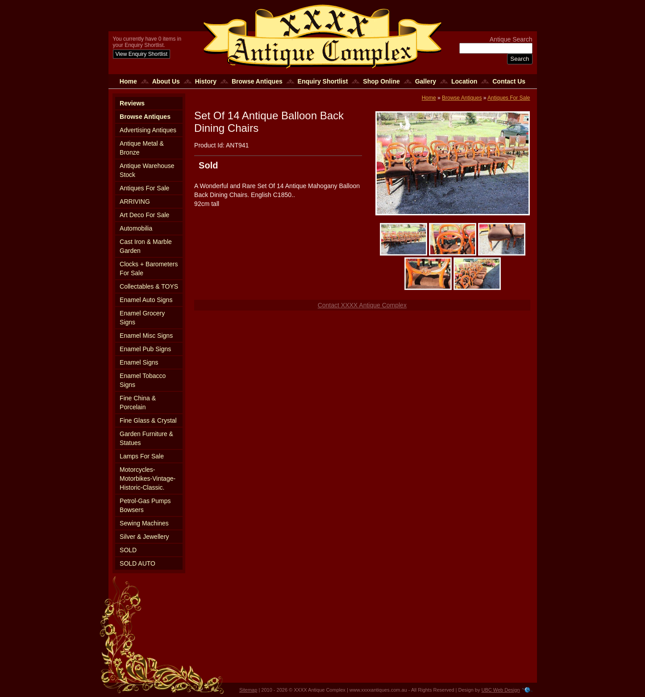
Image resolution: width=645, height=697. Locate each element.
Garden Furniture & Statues (146, 438)
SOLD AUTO (137, 563)
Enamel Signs (139, 362)
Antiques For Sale (144, 188)
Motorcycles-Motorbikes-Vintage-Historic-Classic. (147, 478)
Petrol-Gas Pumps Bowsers (145, 505)
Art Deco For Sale (144, 214)
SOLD (128, 550)
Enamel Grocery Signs (142, 318)
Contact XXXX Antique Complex (362, 305)
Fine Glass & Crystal (148, 420)
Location (464, 81)
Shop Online (381, 81)
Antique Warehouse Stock (147, 170)
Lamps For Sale (142, 456)
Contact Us (508, 81)
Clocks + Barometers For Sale (149, 268)
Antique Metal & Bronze (142, 148)
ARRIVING (135, 201)
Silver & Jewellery (144, 536)
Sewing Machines (144, 523)
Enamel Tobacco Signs (143, 380)
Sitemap (248, 690)
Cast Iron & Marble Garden (146, 246)
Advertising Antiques (148, 130)
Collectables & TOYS (149, 286)
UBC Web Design (501, 690)
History (205, 81)
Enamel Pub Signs (145, 349)
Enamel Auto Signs (146, 299)
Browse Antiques (257, 81)
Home (128, 81)
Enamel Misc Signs (146, 335)
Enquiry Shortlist (323, 81)
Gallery (425, 81)
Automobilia (136, 228)
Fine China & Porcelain (138, 403)
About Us (166, 81)
